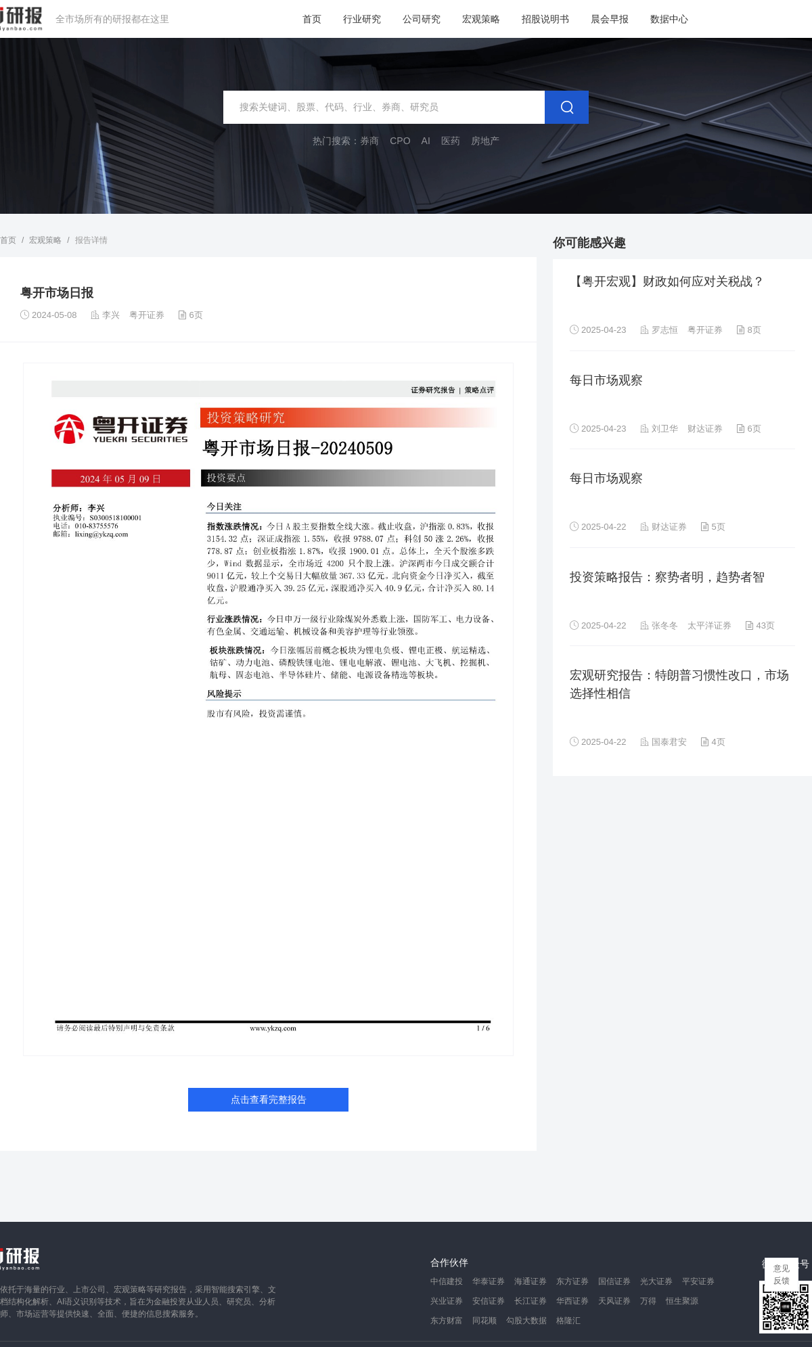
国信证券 (614, 1281)
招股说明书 (545, 19)
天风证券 (614, 1301)
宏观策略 (481, 19)
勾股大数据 (526, 1320)
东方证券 (572, 1281)
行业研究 (362, 19)
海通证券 (530, 1281)
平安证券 (698, 1281)
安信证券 (488, 1301)
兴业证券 (446, 1301)
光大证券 (656, 1281)
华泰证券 (488, 1281)
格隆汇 (568, 1320)
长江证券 (530, 1301)
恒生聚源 (682, 1301)
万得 (648, 1301)
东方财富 (446, 1320)
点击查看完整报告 (269, 1099)
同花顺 (484, 1320)
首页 (311, 19)
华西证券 (572, 1301)
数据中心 (669, 19)
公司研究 (422, 19)
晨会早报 (610, 19)
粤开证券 (146, 315)
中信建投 (446, 1281)
